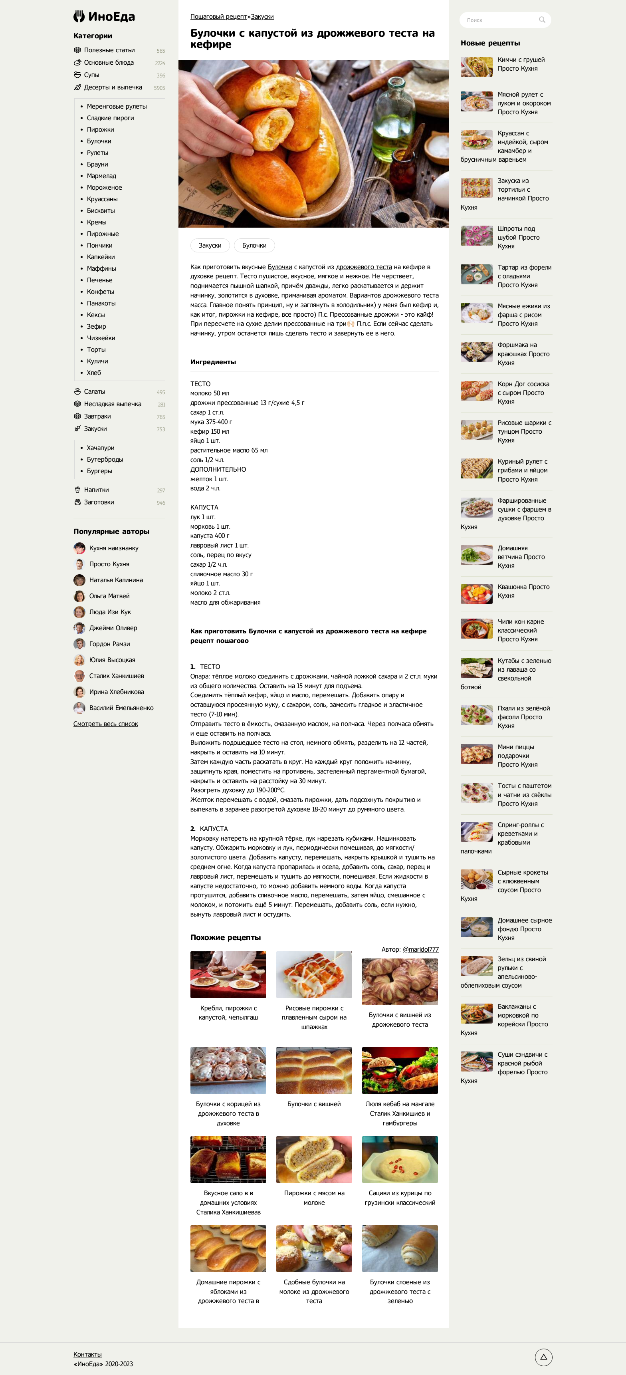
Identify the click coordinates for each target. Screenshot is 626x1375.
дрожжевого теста (364, 267)
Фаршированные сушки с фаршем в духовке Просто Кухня (506, 514)
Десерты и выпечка (113, 87)
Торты (96, 349)
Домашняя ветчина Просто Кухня (503, 556)
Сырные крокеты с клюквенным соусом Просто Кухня (504, 886)
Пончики (100, 245)
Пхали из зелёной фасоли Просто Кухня (505, 717)
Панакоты (101, 303)
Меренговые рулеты (117, 106)
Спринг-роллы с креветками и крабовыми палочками (502, 838)
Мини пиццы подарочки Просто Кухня (499, 755)
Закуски (210, 245)
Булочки (254, 245)
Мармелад (101, 176)
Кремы (97, 222)
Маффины (101, 268)
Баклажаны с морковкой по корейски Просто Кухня (504, 1020)
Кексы (96, 315)
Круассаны (102, 199)
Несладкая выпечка (112, 404)
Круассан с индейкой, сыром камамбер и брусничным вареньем (504, 146)
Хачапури (101, 448)
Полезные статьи (109, 50)
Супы (91, 75)
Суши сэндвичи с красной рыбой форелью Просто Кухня (504, 1068)
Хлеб (94, 373)
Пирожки (100, 129)
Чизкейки (101, 338)
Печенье (100, 280)
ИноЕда (104, 16)
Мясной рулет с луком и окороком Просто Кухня (506, 103)
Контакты (87, 1354)
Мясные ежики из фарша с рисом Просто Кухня (505, 314)
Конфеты (100, 292)
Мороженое (104, 187)
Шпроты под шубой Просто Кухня (500, 237)
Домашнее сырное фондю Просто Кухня (506, 929)
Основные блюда (109, 62)
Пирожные (103, 234)
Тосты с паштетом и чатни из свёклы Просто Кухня (506, 794)
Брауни (97, 164)
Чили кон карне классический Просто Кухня (502, 630)
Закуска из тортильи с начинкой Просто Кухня (505, 194)
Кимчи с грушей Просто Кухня (503, 64)
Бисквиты (101, 210)
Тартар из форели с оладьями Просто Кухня (506, 276)
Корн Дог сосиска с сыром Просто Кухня (505, 392)
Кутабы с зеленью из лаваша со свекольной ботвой (506, 674)
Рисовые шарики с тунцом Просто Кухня (506, 431)
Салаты (94, 391)
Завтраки (97, 416)
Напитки (96, 490)
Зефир (96, 326)
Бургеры (99, 471)
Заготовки (99, 502)
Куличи (97, 361)
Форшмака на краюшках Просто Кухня (505, 353)
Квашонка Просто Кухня (505, 591)
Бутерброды (105, 459)
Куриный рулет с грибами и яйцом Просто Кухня (504, 470)
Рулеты (97, 153)
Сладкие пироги (110, 118)
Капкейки (101, 257)
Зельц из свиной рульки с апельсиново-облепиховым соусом (503, 972)
